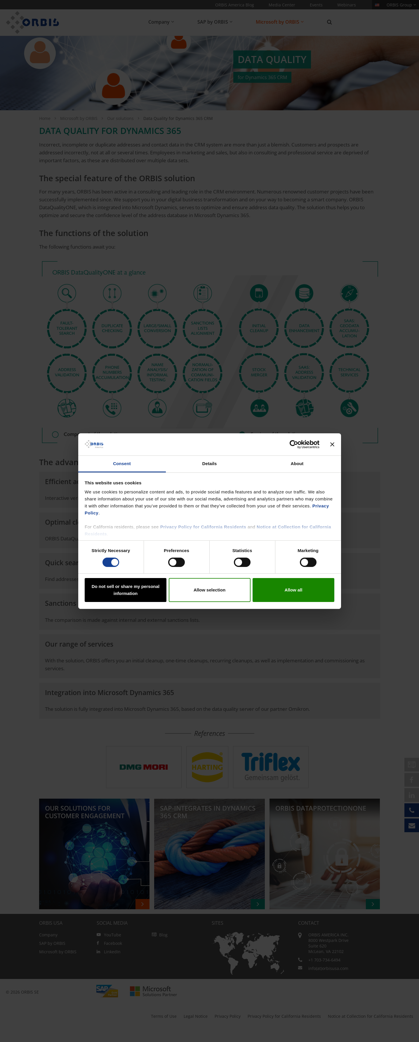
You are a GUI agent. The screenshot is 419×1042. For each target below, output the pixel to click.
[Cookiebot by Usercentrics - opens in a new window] (293, 444)
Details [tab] (209, 463)
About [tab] (297, 463)
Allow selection (209, 589)
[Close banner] (332, 444)
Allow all (293, 589)
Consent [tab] (122, 463)
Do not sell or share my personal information (126, 590)
